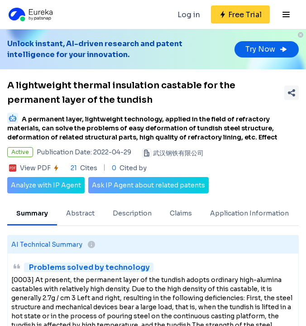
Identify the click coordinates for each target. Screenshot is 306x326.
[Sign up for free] (240, 14)
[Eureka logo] (30, 14)
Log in (188, 14)
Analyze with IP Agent (46, 185)
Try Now (266, 49)
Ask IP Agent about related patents (148, 185)
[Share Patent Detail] (291, 93)
